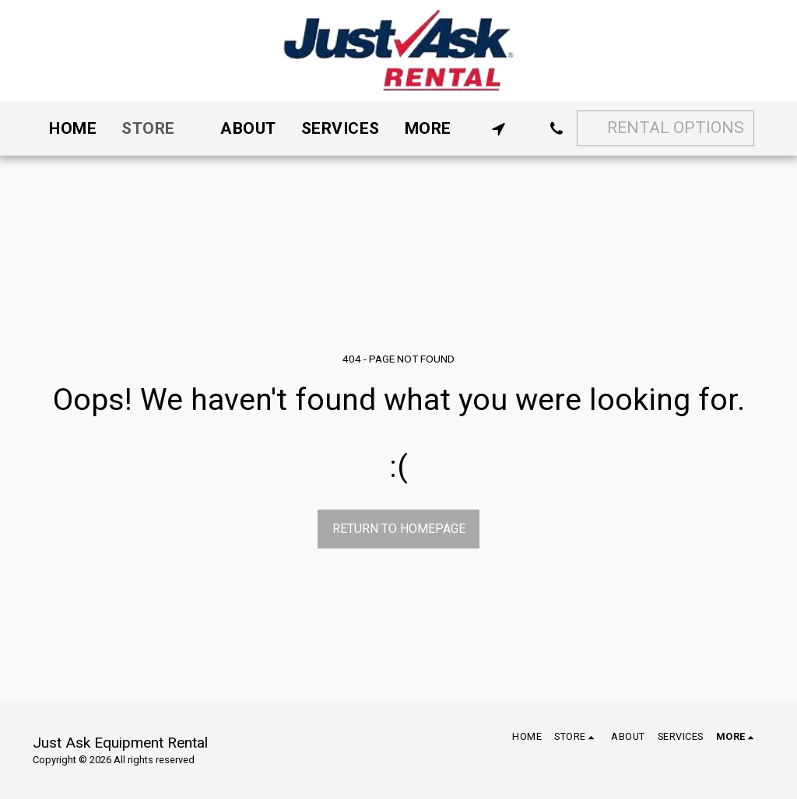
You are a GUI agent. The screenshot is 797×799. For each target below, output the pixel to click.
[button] (498, 129)
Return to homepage (398, 528)
